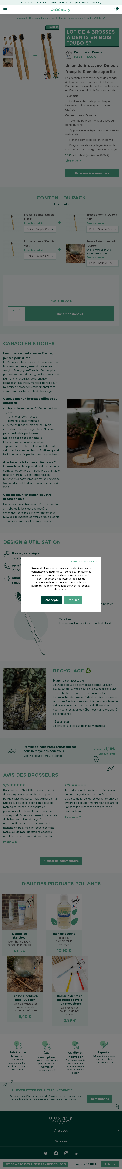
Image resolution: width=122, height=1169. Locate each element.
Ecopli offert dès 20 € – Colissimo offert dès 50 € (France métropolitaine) (61, 2)
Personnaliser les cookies (84, 561)
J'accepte (52, 600)
